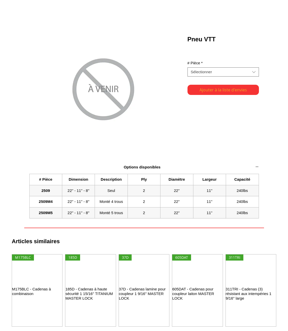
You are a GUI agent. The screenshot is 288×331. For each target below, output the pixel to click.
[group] (144, 290)
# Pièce (195, 63)
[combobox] (223, 72)
